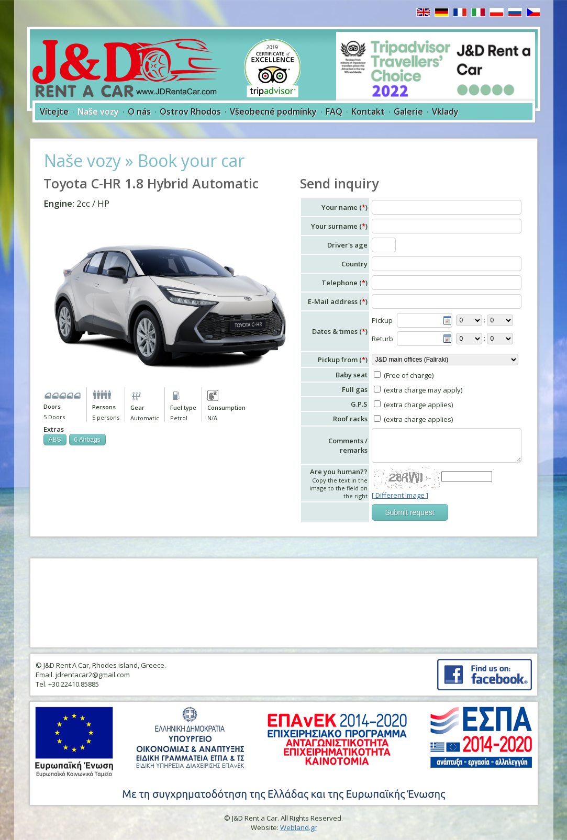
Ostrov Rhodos (190, 111)
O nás (139, 111)
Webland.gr (298, 827)
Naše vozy (98, 111)
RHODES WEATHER (284, 603)
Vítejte (54, 111)
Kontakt (368, 111)
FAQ (334, 111)
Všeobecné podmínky (273, 111)
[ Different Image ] (400, 495)
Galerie (408, 111)
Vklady (445, 111)
